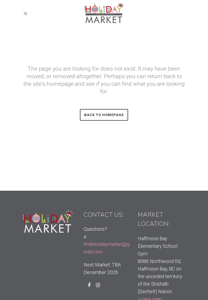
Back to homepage (104, 115)
